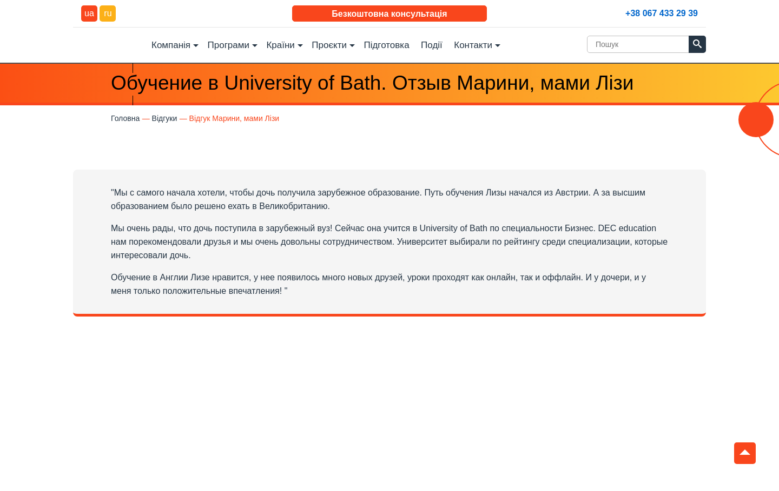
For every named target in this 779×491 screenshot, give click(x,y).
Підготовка (386, 45)
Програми (228, 45)
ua (89, 13)
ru (107, 13)
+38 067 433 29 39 (661, 13)
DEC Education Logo (108, 44)
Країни (280, 45)
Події (432, 45)
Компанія (170, 45)
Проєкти (329, 45)
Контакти (473, 45)
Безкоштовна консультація (389, 13)
